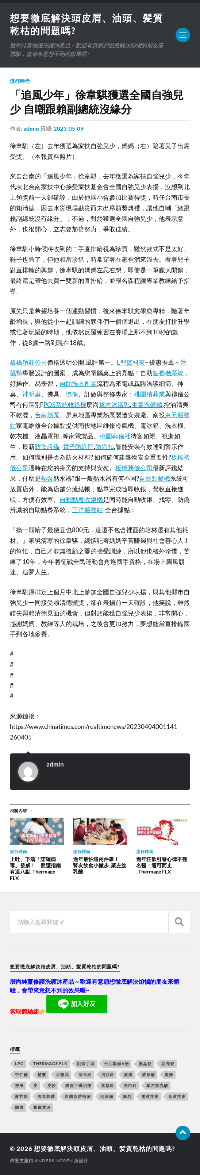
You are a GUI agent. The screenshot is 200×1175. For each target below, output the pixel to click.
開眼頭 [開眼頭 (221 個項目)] (107, 1096)
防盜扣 (104, 446)
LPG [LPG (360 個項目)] (19, 1063)
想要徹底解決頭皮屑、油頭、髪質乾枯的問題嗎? (104, 1148)
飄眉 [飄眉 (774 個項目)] (19, 1107)
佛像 (72, 394)
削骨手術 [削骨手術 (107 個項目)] (86, 1063)
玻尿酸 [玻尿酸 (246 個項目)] (148, 1074)
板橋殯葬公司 (28, 362)
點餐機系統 (168, 373)
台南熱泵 (47, 415)
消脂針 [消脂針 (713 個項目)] (107, 1074)
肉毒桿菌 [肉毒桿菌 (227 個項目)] (46, 1096)
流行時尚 (20, 81)
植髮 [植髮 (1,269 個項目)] (42, 1074)
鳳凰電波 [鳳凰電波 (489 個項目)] (42, 1107)
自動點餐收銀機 (81, 499)
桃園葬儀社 (115, 436)
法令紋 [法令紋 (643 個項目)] (85, 1074)
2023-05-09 (69, 128)
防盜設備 (47, 446)
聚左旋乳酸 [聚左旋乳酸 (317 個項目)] (157, 1085)
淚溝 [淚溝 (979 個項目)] (128, 1074)
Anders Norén (54, 1160)
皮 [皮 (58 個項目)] (35, 1085)
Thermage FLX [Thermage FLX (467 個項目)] (50, 1063)
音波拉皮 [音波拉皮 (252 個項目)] (177, 1096)
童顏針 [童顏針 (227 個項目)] (107, 1085)
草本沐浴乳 (114, 404)
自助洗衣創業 (78, 383)
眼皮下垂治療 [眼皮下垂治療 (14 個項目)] (78, 1085)
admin (31, 128)
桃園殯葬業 (149, 394)
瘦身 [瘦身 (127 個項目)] (19, 1085)
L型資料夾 (131, 362)
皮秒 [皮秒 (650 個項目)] (51, 1085)
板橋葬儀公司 (134, 468)
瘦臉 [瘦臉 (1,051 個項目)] (169, 1074)
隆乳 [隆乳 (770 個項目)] (127, 1096)
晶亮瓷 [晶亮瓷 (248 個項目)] (167, 1063)
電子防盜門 (78, 446)
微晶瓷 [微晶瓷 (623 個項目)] (145, 1063)
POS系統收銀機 (64, 404)
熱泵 (47, 478)
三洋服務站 (87, 510)
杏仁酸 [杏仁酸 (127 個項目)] (21, 1074)
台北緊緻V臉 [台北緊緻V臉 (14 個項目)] (116, 1063)
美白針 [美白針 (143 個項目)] (130, 1085)
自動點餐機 (154, 478)
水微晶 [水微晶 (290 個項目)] (62, 1074)
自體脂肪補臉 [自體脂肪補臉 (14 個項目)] (78, 1096)
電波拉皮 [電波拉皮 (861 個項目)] (150, 1096)
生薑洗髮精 (146, 404)
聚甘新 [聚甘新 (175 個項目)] (21, 1096)
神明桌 (31, 394)
